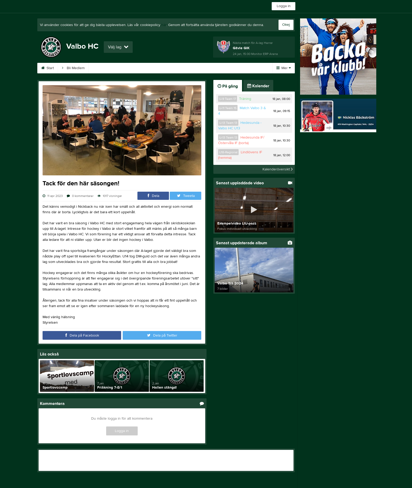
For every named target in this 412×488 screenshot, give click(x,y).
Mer (283, 68)
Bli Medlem (73, 68)
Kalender (102, 68)
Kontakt (228, 68)
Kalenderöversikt (277, 169)
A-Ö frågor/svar (166, 68)
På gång (228, 86)
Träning (245, 98)
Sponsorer (132, 68)
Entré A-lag (200, 68)
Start (47, 68)
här (163, 25)
